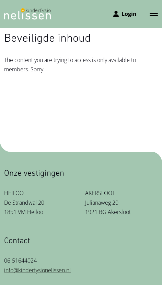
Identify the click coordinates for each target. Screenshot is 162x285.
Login (125, 14)
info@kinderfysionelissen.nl (37, 270)
